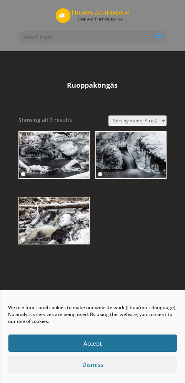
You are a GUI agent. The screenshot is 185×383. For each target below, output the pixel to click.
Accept (92, 343)
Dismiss (92, 364)
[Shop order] (137, 120)
